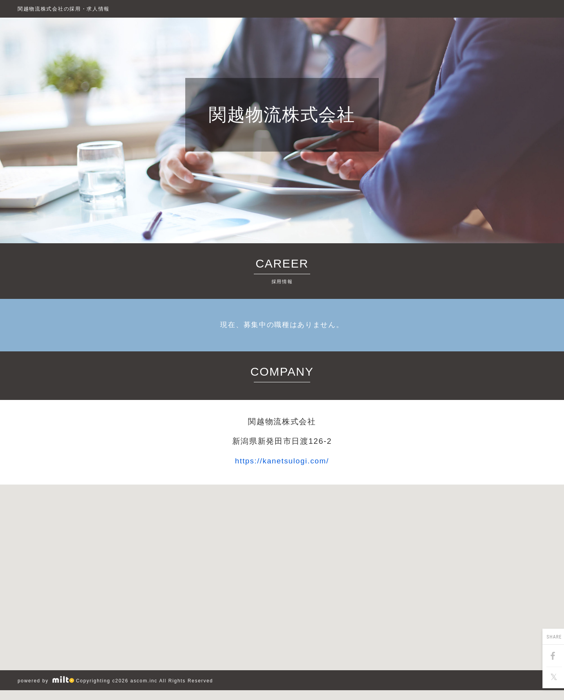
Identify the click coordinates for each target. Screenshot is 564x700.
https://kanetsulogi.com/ (282, 461)
